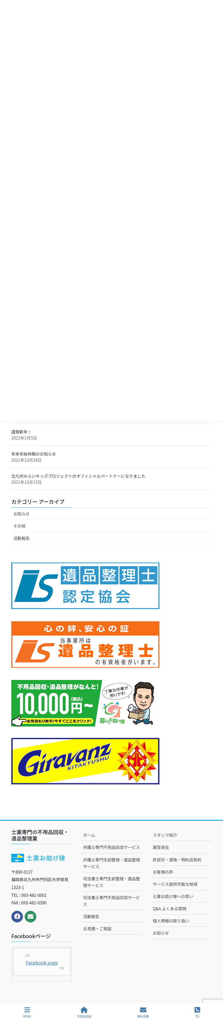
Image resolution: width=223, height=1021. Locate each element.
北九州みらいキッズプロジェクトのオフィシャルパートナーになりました (78, 476)
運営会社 (161, 847)
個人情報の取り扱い (171, 921)
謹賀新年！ (21, 432)
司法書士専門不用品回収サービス (111, 901)
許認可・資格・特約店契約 (177, 860)
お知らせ (21, 514)
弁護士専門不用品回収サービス (111, 847)
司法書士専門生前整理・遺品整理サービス (111, 882)
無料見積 (143, 1012)
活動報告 (21, 538)
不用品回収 (84, 1012)
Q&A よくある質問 (169, 908)
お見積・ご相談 (97, 928)
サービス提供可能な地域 (175, 884)
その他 (19, 526)
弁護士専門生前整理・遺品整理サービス (111, 863)
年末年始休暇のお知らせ (33, 454)
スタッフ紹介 (165, 835)
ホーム (89, 835)
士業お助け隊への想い (173, 896)
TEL (197, 1012)
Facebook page (42, 962)
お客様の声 (163, 872)
